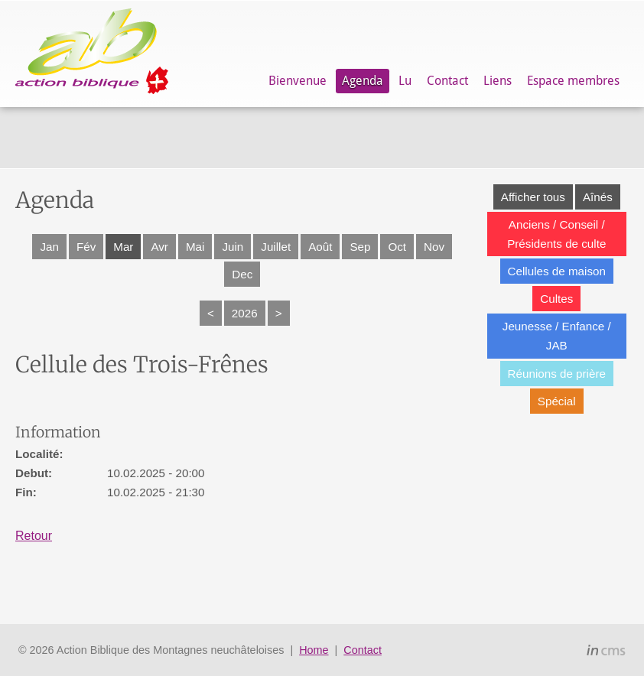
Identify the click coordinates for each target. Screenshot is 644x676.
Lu (404, 80)
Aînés (598, 196)
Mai (195, 246)
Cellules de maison (557, 271)
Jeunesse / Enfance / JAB (557, 336)
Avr (159, 246)
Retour (33, 535)
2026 (245, 313)
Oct (397, 246)
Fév (86, 246)
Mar (123, 246)
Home (313, 650)
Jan (49, 246)
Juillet (276, 246)
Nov (434, 246)
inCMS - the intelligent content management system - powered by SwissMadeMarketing (606, 652)
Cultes (556, 298)
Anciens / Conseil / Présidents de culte (556, 234)
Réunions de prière (557, 373)
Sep (360, 246)
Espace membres (573, 80)
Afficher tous (533, 196)
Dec (242, 274)
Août (320, 246)
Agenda (362, 80)
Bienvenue (297, 80)
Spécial (557, 401)
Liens (497, 80)
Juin (232, 246)
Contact (447, 80)
